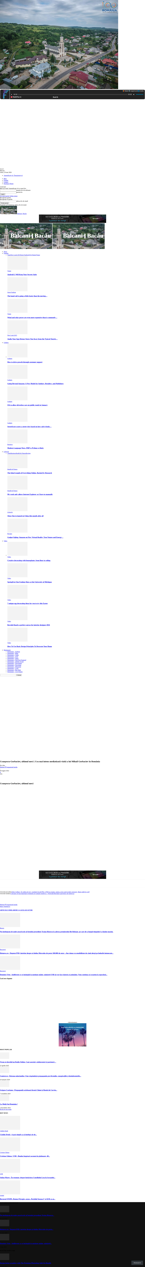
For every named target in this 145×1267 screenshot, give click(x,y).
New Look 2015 (15, 255)
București (3, 949)
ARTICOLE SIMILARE (8, 910)
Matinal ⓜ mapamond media (8, 767)
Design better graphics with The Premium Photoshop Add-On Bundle (25, 1263)
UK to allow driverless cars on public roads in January (27, 405)
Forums (6, 180)
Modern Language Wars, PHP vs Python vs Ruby (25, 448)
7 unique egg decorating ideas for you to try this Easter (27, 603)
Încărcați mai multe (5, 1109)
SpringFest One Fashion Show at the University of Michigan (29, 582)
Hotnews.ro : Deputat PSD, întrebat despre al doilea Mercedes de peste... (26, 1229)
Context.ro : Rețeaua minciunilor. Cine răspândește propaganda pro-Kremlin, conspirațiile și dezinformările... (40, 1076)
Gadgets (6, 342)
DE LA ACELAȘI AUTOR (24, 910)
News (5, 251)
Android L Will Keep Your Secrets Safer (22, 275)
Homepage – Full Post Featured (16, 660)
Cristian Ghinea (4, 1152)
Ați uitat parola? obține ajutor (8, 196)
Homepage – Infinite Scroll (15, 662)
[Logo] (26, 248)
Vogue (38, 255)
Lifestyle (6, 451)
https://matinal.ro (5, 906)
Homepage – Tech (12, 656)
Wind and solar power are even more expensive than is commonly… (32, 317)
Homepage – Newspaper (14, 663)
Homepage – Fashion (13, 651)
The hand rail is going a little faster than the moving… (27, 296)
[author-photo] (4, 903)
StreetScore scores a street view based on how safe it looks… (29, 427)
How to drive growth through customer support (24, 362)
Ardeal (2, 1195)
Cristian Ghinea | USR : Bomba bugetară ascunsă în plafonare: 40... (25, 1156)
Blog (5, 178)
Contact (6, 182)
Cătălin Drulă (4, 1131)
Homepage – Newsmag (14, 665)
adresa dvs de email (22, 201)
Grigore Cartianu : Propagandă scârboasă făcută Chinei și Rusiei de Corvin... (28, 1090)
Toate (9, 255)
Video (5, 541)
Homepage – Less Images (15, 672)
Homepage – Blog (12, 653)
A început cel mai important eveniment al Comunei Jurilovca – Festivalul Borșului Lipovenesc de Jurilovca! (42, 893)
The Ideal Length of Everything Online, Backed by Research (29, 473)
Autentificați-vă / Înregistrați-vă (13, 175)
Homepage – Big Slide (14, 670)
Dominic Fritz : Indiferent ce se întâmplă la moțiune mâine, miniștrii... (26, 1243)
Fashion (6, 253)
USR (1, 1174)
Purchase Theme (8, 183)
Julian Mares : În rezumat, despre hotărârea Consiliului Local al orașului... (27, 1178)
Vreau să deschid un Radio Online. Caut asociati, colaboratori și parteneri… (28, 1062)
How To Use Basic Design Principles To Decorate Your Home (29, 646)
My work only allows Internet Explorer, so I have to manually (30, 494)
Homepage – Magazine (14, 667)
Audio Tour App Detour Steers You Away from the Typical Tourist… (32, 339)
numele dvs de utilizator (23, 190)
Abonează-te (137, 1263)
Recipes (28, 453)
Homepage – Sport (12, 658)
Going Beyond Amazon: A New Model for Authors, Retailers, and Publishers (35, 384)
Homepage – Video (13, 655)
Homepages (7, 650)
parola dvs (19, 192)
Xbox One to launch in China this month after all (25, 516)
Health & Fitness (21, 453)
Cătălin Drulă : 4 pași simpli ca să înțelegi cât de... (18, 1135)
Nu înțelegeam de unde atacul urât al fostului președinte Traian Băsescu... (27, 1215)
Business (10, 444)
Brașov (2, 928)
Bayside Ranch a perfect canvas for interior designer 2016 (28, 625)
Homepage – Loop (12, 668)
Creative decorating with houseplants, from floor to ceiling (28, 560)
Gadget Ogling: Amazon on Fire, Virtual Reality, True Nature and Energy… (35, 537)
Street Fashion (24, 255)
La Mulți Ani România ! (9, 1104)
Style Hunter (32, 255)
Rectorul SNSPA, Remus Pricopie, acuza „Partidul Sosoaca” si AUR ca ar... (27, 1199)
